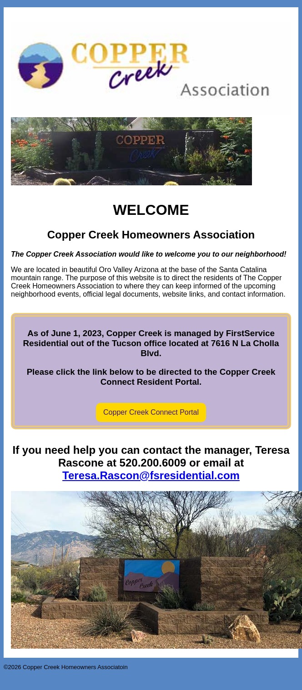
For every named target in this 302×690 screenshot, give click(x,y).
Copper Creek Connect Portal (151, 412)
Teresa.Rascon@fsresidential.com (151, 475)
